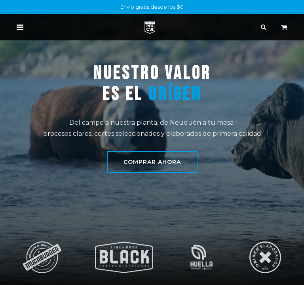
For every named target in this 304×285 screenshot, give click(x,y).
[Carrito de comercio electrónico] (284, 27)
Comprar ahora (152, 161)
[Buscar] (263, 27)
